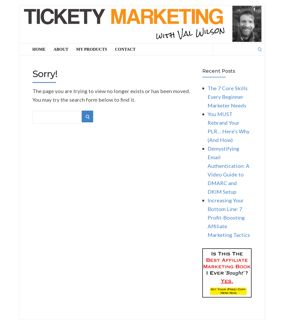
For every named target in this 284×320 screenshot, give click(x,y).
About (60, 49)
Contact (125, 49)
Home (39, 49)
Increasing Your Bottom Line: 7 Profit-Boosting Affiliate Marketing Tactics (229, 217)
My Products (91, 49)
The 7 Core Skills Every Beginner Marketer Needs (228, 96)
